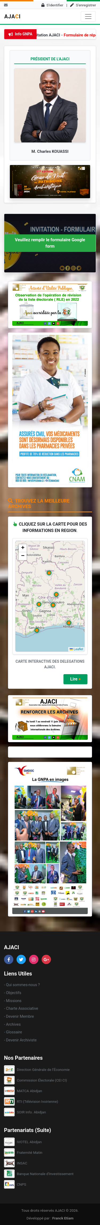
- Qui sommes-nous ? (22, 985)
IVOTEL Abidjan (29, 1142)
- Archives (12, 1024)
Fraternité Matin (29, 1152)
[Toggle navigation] (88, 16)
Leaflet (76, 649)
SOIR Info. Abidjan (31, 1112)
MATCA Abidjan (29, 1091)
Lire (75, 679)
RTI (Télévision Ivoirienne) (37, 1101)
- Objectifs (12, 993)
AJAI (12, 16)
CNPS (21, 1184)
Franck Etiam (63, 1218)
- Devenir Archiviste (20, 1040)
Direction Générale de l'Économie (43, 1069)
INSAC (22, 1163)
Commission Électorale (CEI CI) (42, 1080)
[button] (68, 622)
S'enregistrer (83, 5)
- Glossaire (13, 1032)
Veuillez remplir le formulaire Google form (50, 243)
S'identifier (52, 5)
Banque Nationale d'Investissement (45, 1174)
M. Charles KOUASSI (50, 151)
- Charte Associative (21, 1008)
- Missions (13, 1001)
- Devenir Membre (19, 1016)
